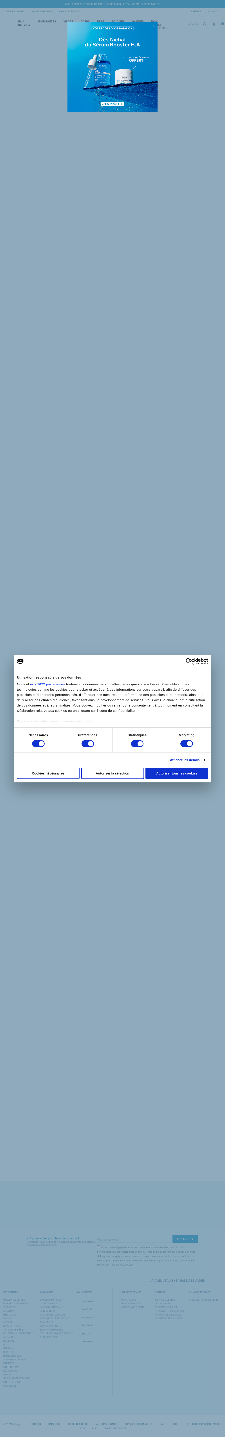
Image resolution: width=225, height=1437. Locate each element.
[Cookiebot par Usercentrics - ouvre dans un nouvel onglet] (189, 661)
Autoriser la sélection (112, 773)
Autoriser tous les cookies (177, 773)
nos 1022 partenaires (47, 684)
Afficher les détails (185, 760)
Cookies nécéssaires (48, 773)
